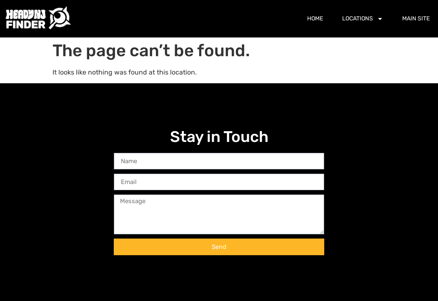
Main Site (416, 18)
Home (315, 18)
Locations (362, 19)
